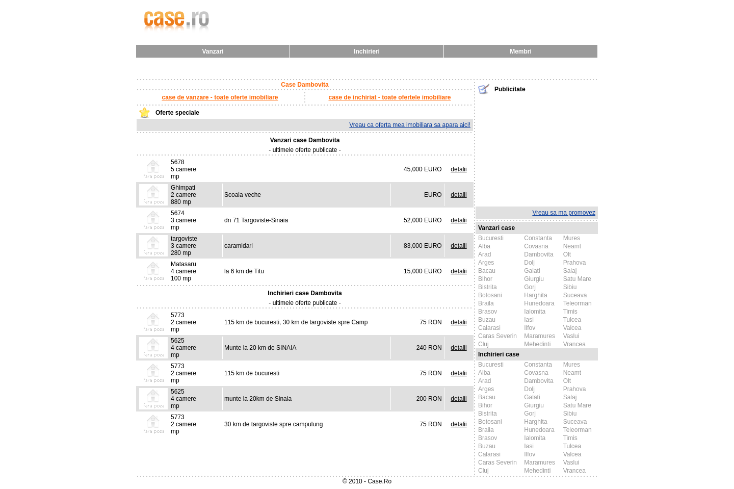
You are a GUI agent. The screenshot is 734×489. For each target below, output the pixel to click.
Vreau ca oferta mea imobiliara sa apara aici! (409, 124)
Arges (486, 262)
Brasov (487, 311)
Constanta (538, 238)
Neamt (572, 246)
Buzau (486, 319)
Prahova (574, 262)
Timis (570, 311)
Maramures (539, 336)
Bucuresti (491, 238)
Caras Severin (497, 336)
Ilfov (529, 327)
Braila (486, 303)
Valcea (572, 327)
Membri (521, 51)
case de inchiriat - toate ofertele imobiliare (389, 97)
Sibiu (570, 287)
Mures (571, 238)
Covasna (536, 246)
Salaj (570, 270)
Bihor (485, 278)
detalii (458, 169)
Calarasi (489, 327)
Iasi (529, 319)
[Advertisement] (537, 149)
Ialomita (534, 311)
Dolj (529, 262)
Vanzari (212, 51)
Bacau (486, 270)
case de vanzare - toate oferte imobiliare (220, 97)
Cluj (483, 344)
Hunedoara (539, 303)
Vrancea (574, 344)
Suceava (575, 295)
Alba (484, 246)
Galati (532, 270)
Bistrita (487, 287)
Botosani (490, 295)
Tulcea (572, 319)
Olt (567, 254)
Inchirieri (367, 51)
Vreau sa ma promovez (563, 212)
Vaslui (571, 336)
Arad (484, 254)
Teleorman (577, 303)
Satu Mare (577, 278)
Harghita (535, 295)
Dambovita (538, 254)
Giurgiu (534, 278)
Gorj (530, 287)
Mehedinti (537, 344)
